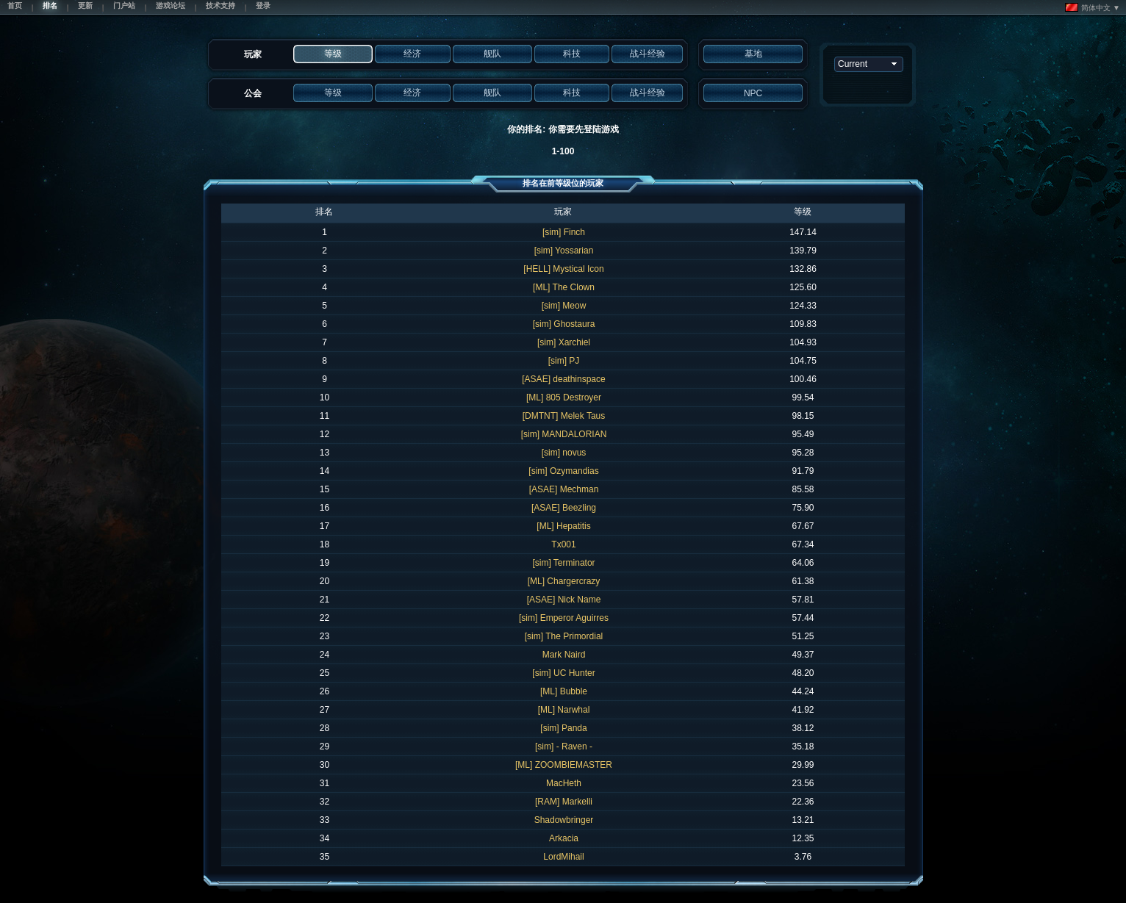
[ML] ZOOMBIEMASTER (563, 765)
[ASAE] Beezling (563, 508)
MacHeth (563, 783)
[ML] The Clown (564, 287)
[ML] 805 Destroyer (563, 397)
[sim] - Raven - (563, 746)
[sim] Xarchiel (563, 342)
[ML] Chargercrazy (564, 581)
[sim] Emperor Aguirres (564, 618)
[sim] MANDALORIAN (564, 434)
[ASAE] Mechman (564, 489)
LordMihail (563, 857)
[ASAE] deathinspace (563, 379)
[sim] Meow (564, 306)
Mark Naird (564, 655)
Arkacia (563, 838)
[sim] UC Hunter (563, 673)
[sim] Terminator (563, 563)
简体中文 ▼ (1092, 7)
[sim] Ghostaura (564, 324)
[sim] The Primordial (564, 636)
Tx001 (563, 544)
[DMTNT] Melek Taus (564, 416)
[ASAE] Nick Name (564, 599)
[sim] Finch (563, 232)
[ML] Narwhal (564, 710)
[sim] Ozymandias (563, 471)
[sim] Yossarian (564, 250)
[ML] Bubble (563, 691)
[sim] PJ (564, 361)
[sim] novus (564, 452)
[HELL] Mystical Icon (563, 269)
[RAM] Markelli (563, 801)
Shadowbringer (564, 820)
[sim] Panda (563, 728)
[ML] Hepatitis (563, 526)
